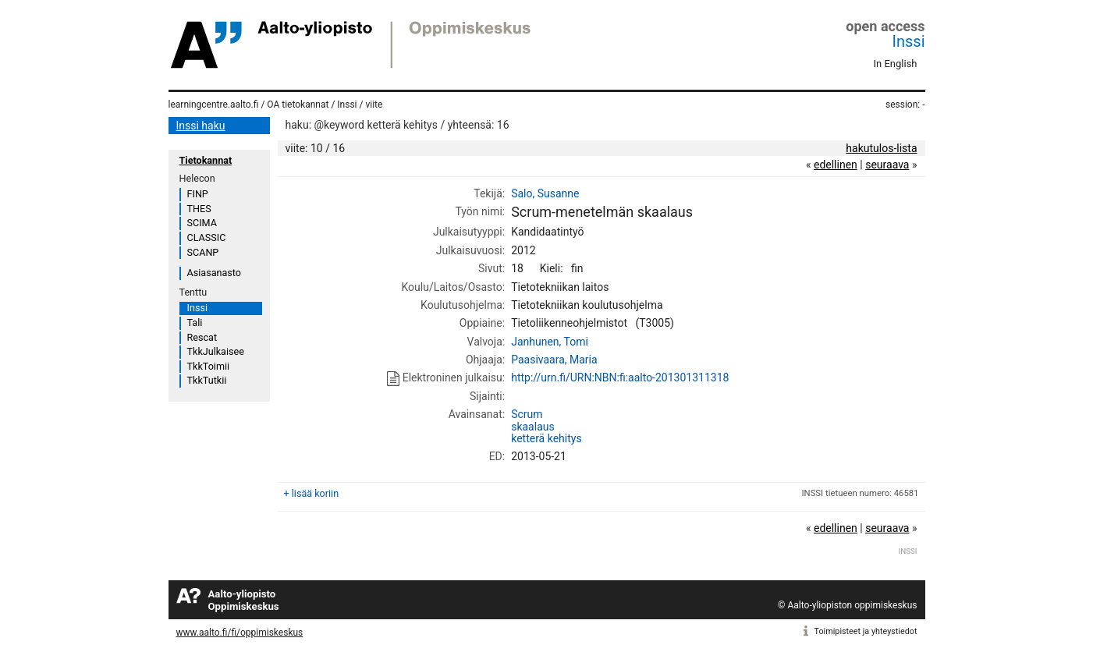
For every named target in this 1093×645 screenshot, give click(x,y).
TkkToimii (208, 366)
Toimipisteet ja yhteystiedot (865, 631)
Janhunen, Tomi (549, 341)
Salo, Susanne (545, 193)
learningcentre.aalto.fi (214, 104)
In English (895, 63)
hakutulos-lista (881, 148)
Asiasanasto (214, 272)
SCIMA (202, 223)
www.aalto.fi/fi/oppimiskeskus (239, 632)
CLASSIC (206, 237)
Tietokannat (205, 160)
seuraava (887, 164)
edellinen (835, 164)
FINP (197, 194)
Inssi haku (200, 125)
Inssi (908, 41)
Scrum (526, 414)
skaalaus (533, 426)
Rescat (202, 337)
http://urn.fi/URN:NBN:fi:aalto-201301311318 (620, 377)
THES (199, 208)
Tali (195, 322)
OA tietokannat (297, 104)
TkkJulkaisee (215, 351)
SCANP (203, 252)
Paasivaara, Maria (554, 359)
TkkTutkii (207, 380)
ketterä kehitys (546, 438)
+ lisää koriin (311, 493)
